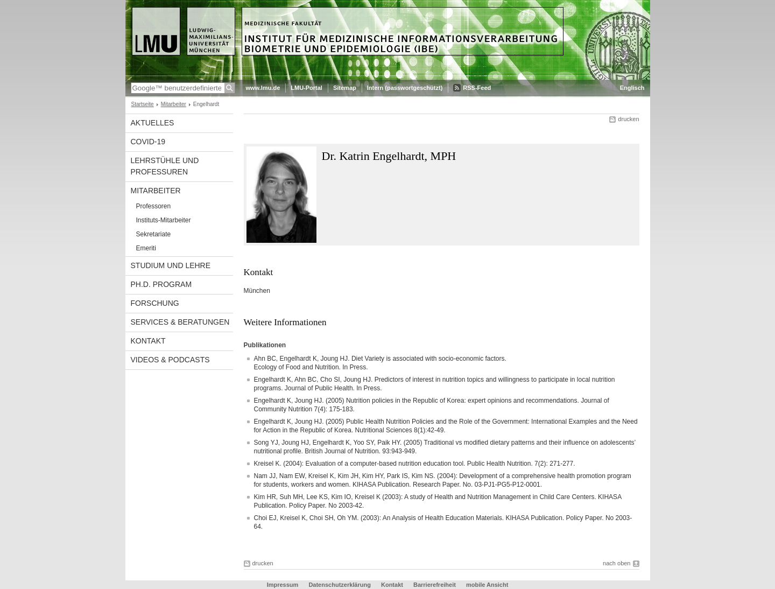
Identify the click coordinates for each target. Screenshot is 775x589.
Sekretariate (153, 234)
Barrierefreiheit (435, 584)
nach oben (616, 563)
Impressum (283, 584)
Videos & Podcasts (170, 359)
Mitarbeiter (173, 104)
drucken (628, 119)
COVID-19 (148, 141)
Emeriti (146, 248)
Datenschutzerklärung (339, 584)
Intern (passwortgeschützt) (405, 88)
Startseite (142, 104)
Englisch (632, 88)
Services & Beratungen (180, 322)
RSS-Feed (477, 88)
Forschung (155, 303)
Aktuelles (152, 122)
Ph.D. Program (161, 284)
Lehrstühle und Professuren (165, 166)
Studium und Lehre (171, 265)
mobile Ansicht (487, 584)
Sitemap (344, 88)
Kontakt (148, 340)
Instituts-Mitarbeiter (163, 220)
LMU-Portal (306, 88)
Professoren (153, 206)
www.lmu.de (263, 88)
